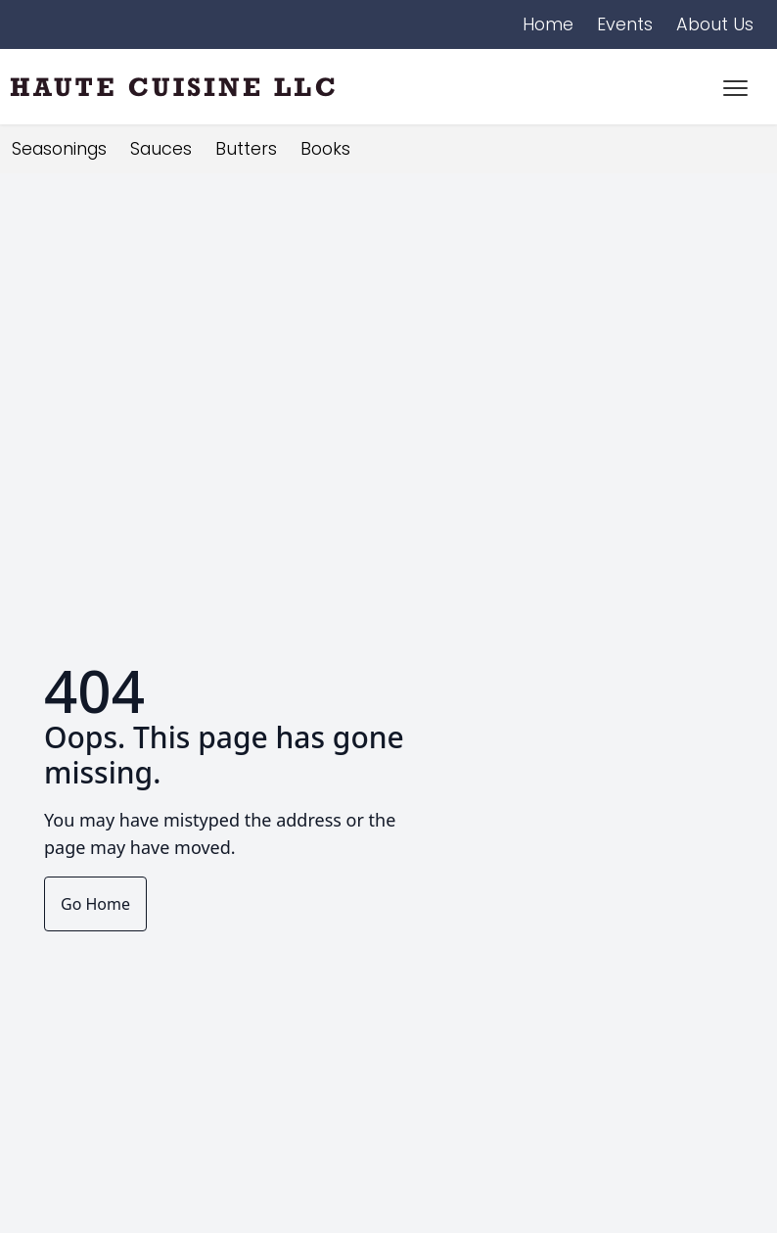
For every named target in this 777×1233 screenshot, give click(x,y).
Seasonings (59, 148)
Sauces (161, 148)
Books (325, 148)
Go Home (95, 904)
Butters (246, 148)
